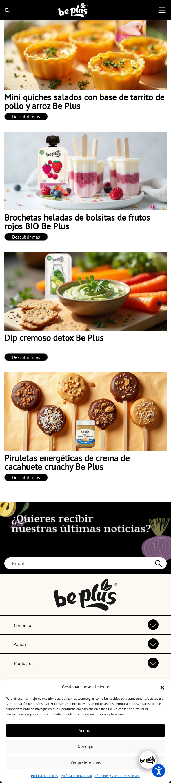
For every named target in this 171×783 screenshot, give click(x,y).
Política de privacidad (76, 775)
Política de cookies (44, 775)
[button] (162, 687)
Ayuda (20, 644)
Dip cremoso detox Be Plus (53, 337)
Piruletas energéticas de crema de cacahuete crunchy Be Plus (67, 462)
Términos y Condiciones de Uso (117, 775)
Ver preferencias (85, 762)
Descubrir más (26, 116)
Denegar (85, 746)
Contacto (22, 625)
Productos (24, 663)
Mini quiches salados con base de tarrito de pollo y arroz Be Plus (84, 101)
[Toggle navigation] (162, 10)
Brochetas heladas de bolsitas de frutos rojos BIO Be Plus (77, 222)
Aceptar (86, 730)
